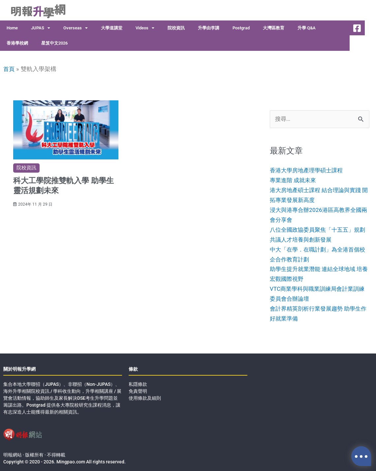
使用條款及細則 (145, 397)
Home (12, 27)
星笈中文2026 (54, 43)
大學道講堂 (111, 27)
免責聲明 (138, 390)
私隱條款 (138, 383)
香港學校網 (17, 43)
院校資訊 (176, 27)
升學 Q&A (307, 27)
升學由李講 (208, 27)
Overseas (75, 28)
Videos (145, 28)
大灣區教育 (273, 27)
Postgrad (241, 27)
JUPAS (40, 28)
